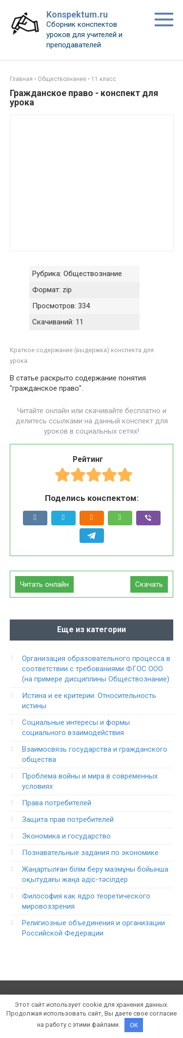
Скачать (149, 584)
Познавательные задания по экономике (90, 852)
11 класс (103, 79)
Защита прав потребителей (68, 819)
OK (134, 1025)
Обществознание (62, 79)
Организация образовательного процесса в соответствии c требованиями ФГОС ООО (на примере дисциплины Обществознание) (96, 668)
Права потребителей (56, 802)
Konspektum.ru (77, 14)
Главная (21, 79)
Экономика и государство (66, 836)
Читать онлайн (44, 584)
